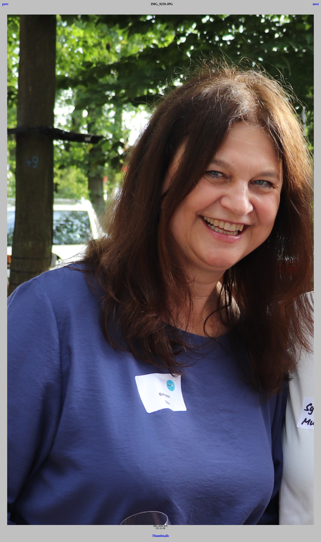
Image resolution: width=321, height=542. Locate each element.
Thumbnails (160, 535)
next (316, 4)
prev (5, 4)
